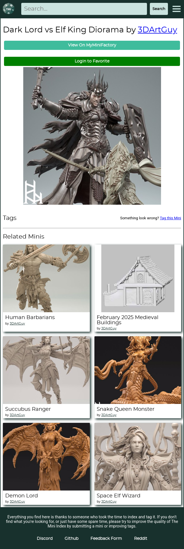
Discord (45, 539)
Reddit (140, 539)
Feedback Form (106, 539)
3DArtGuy (157, 30)
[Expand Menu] (177, 9)
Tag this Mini (170, 218)
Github (71, 539)
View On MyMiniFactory (92, 45)
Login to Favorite (92, 61)
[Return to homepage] (10, 9)
